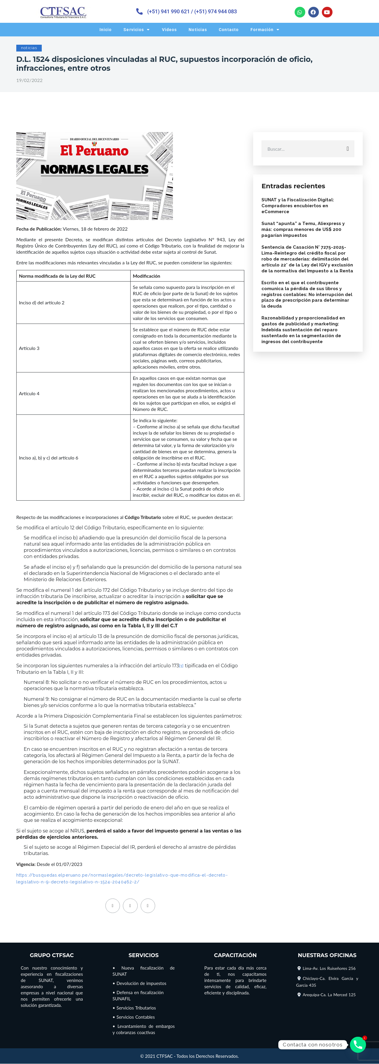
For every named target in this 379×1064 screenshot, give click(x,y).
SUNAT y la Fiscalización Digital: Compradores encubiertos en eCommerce (298, 207)
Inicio (105, 29)
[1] (181, 665)
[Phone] (358, 1045)
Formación (265, 30)
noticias (29, 48)
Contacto (229, 29)
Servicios (136, 30)
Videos (169, 29)
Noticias (198, 29)
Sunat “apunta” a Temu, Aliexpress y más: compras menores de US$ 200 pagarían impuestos (303, 231)
